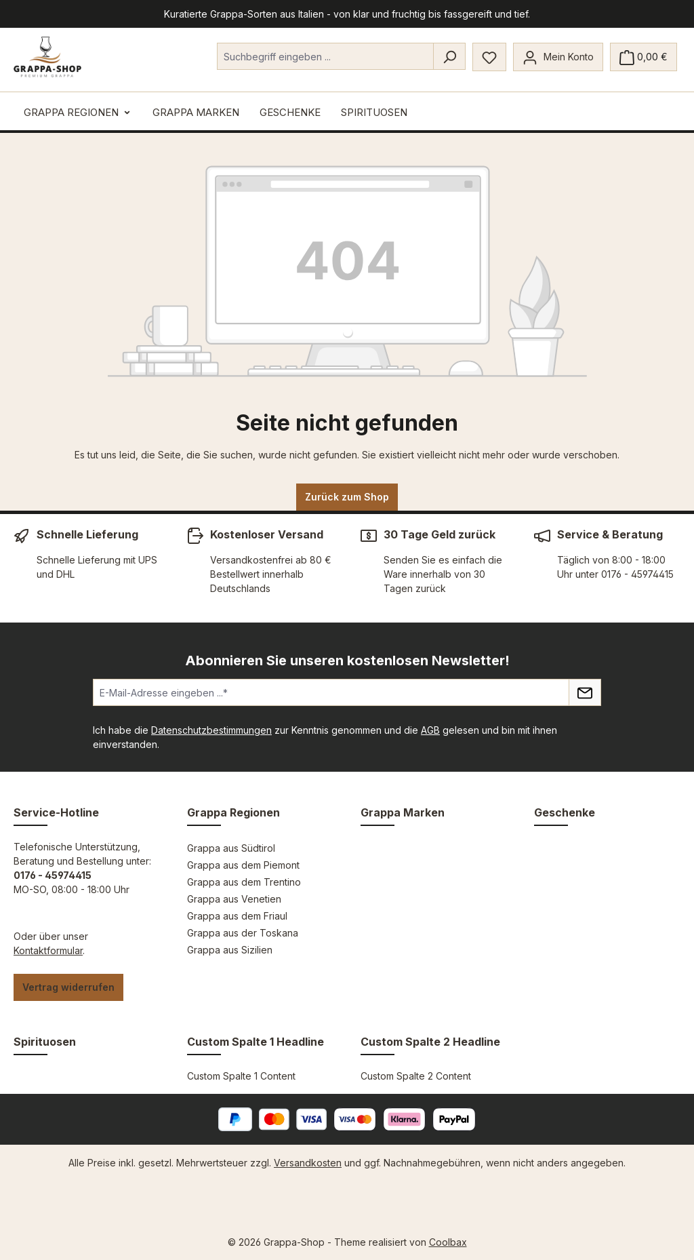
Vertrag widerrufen (68, 987)
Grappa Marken (403, 812)
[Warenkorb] (643, 57)
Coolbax (448, 1242)
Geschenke (564, 812)
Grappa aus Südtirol (231, 848)
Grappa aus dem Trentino (244, 882)
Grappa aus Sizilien (229, 950)
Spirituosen (45, 1041)
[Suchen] (449, 56)
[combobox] (325, 56)
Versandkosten (308, 1162)
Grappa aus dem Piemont (243, 865)
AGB (430, 730)
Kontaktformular (48, 950)
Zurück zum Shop (347, 497)
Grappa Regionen (233, 812)
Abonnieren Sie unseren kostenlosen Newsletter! (347, 660)
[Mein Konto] (558, 57)
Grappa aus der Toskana (242, 933)
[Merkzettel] (489, 57)
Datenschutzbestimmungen (211, 730)
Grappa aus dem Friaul (237, 916)
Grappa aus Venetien (234, 899)
